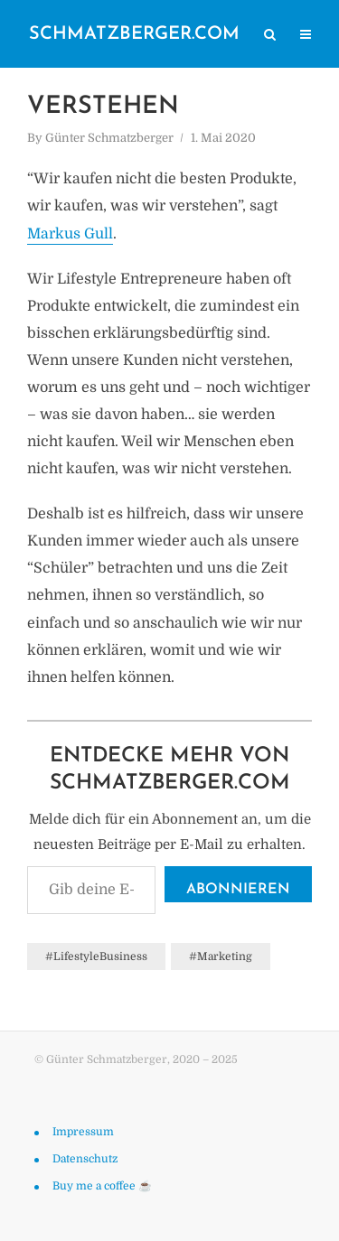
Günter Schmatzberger (109, 138)
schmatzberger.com (134, 34)
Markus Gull (70, 234)
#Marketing (220, 956)
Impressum (83, 1131)
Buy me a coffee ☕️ (102, 1186)
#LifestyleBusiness (96, 956)
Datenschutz (85, 1158)
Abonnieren (238, 889)
